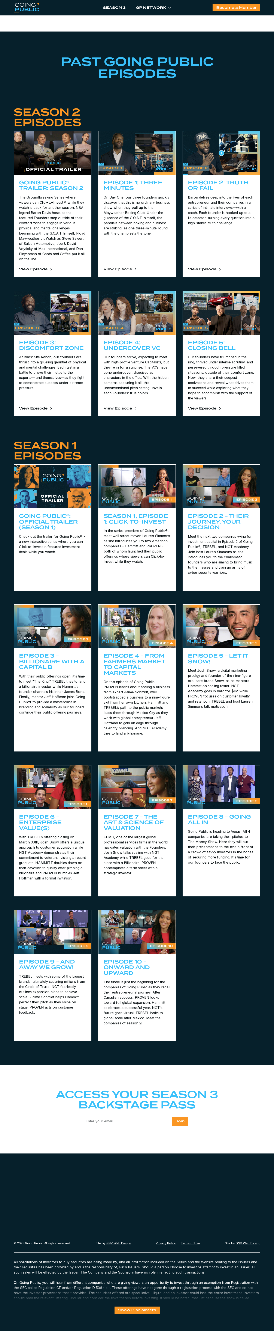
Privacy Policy (166, 1243)
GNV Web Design (118, 1243)
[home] (39, 8)
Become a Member (236, 8)
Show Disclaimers (137, 1310)
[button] (152, 8)
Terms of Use (190, 1243)
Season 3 (114, 8)
